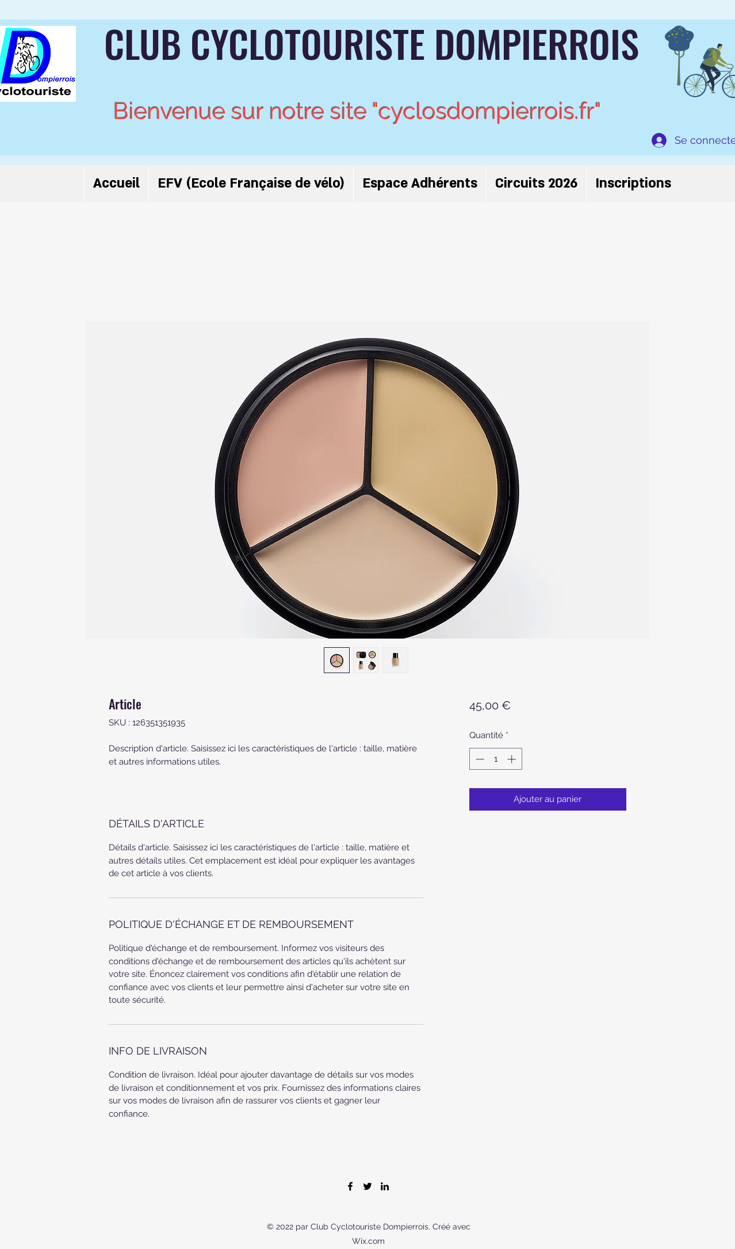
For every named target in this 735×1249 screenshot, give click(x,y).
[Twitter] (367, 1186)
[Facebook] (350, 1186)
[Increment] (512, 759)
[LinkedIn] (385, 1186)
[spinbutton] (495, 759)
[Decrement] (479, 759)
